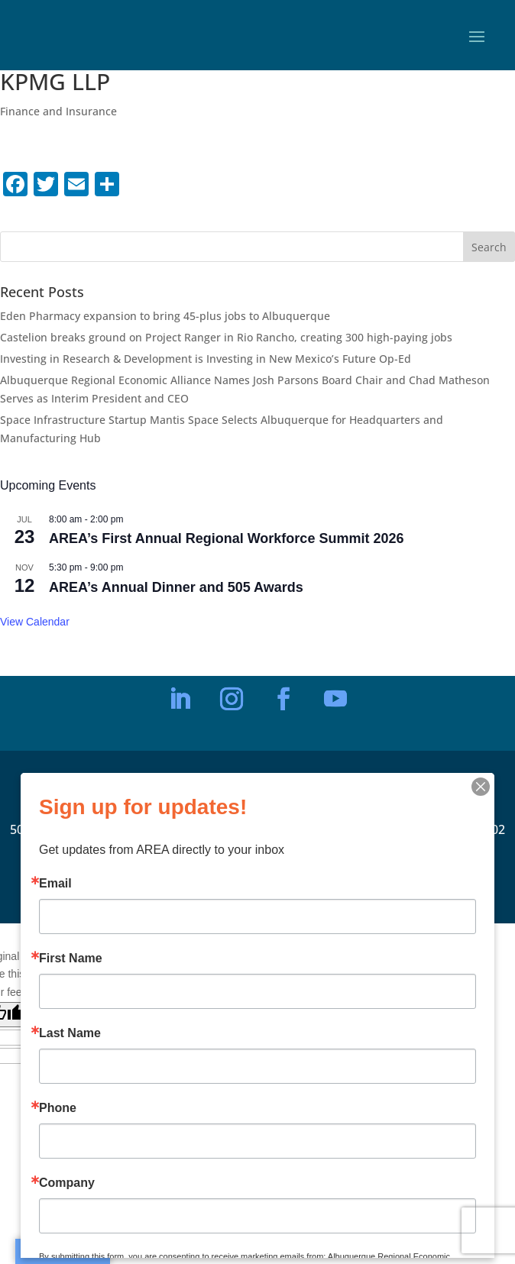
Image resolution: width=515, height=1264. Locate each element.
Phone (57, 1108)
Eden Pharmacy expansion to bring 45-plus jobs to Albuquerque (165, 316)
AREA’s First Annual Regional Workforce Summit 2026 (226, 538)
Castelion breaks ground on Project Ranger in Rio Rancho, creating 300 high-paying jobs (226, 337)
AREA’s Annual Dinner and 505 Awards (176, 587)
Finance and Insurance (58, 111)
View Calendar (35, 622)
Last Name (70, 1033)
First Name (70, 958)
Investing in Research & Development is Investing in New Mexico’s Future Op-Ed (205, 358)
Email (55, 884)
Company (67, 1183)
